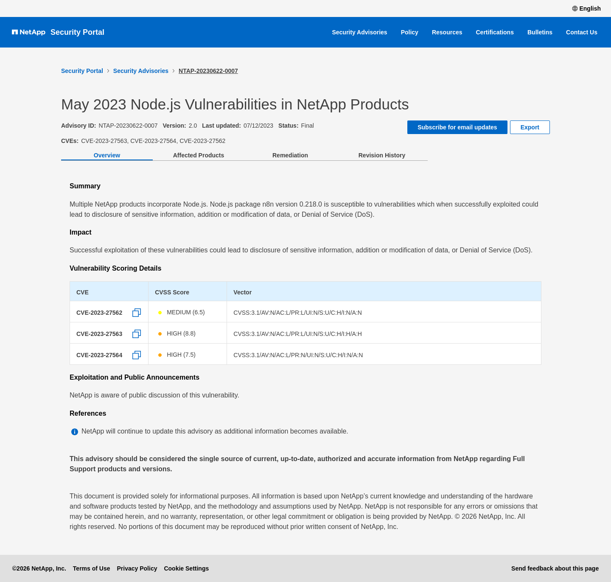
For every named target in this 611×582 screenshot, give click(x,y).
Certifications (495, 32)
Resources (447, 32)
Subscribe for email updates (457, 127)
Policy (409, 32)
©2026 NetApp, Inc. (39, 568)
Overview (107, 155)
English (586, 8)
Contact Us (581, 32)
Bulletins (539, 32)
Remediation (290, 155)
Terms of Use (91, 568)
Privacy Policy (137, 568)
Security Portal (77, 32)
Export (530, 127)
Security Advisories (359, 32)
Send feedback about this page (555, 568)
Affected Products (198, 155)
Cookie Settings (186, 568)
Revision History (382, 155)
